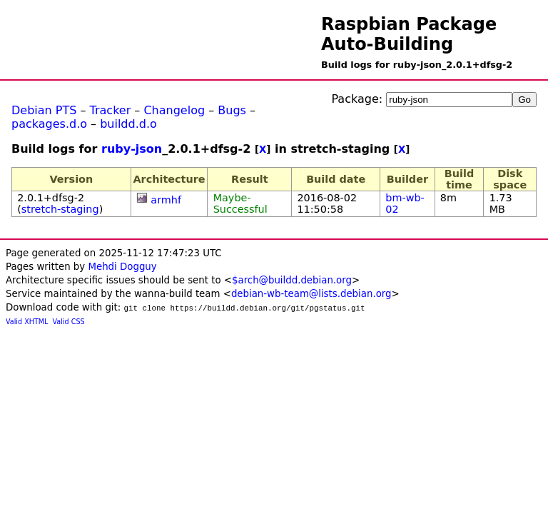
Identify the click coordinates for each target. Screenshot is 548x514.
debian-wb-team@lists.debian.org (311, 293)
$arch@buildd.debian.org (292, 280)
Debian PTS (43, 110)
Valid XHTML (27, 322)
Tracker (110, 110)
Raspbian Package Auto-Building (409, 34)
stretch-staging (60, 209)
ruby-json (131, 149)
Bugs (232, 110)
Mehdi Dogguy (122, 266)
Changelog (174, 110)
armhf (166, 200)
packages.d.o (49, 124)
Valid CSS (69, 322)
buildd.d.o (128, 124)
